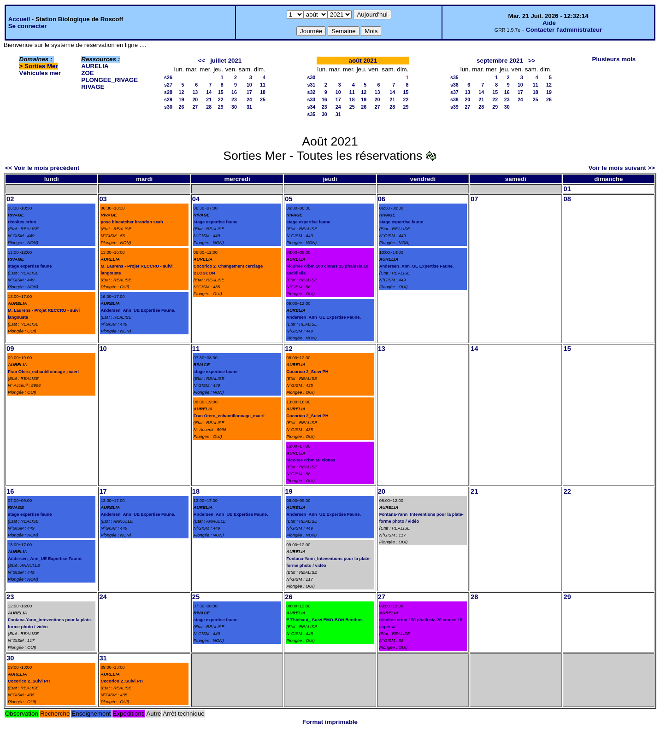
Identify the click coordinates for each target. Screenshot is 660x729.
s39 (454, 107)
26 (181, 107)
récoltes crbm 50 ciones (310, 460)
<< (201, 60)
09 (10, 348)
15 (221, 92)
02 (10, 199)
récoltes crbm (22, 222)
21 (209, 99)
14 (209, 92)
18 (262, 92)
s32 (311, 92)
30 (234, 107)
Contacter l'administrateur (564, 29)
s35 (311, 114)
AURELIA (94, 66)
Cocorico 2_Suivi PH (307, 371)
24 (249, 99)
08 (567, 199)
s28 (168, 92)
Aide (549, 22)
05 (288, 199)
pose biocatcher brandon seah (131, 222)
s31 (311, 84)
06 (381, 199)
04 (196, 199)
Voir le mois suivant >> (622, 167)
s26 (168, 77)
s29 (168, 99)
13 (195, 92)
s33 (311, 99)
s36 (454, 84)
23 (234, 99)
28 (209, 107)
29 (221, 107)
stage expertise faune (30, 266)
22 (221, 99)
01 (567, 188)
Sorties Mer (41, 66)
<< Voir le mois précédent (42, 167)
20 (195, 99)
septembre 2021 (500, 60)
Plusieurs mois (614, 59)
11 (262, 84)
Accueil (19, 19)
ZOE (87, 73)
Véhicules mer (40, 73)
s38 (454, 99)
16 (234, 92)
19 (181, 99)
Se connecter (27, 26)
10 (249, 84)
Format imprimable (330, 721)
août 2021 (363, 60)
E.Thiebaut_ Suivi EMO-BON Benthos (324, 620)
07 (474, 199)
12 (181, 92)
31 (249, 107)
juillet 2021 (226, 60)
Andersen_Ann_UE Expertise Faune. (137, 310)
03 (102, 199)
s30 (168, 107)
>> (532, 60)
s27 (168, 84)
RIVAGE (92, 86)
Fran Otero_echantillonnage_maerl (43, 371)
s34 (311, 107)
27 (195, 107)
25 (262, 99)
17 (249, 92)
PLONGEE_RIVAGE (109, 79)
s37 (454, 92)
